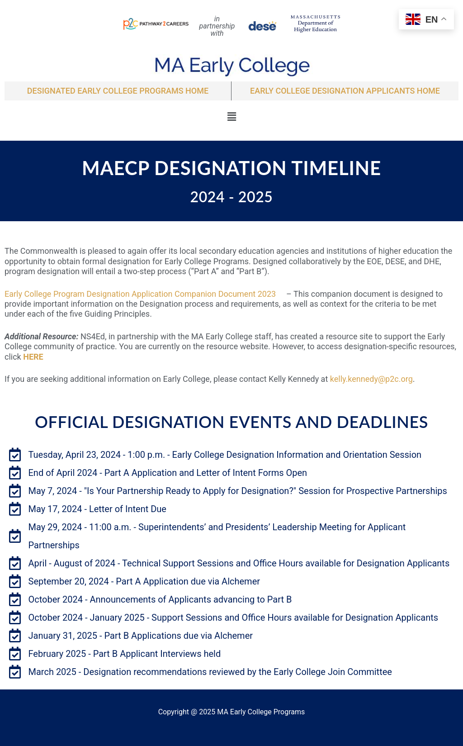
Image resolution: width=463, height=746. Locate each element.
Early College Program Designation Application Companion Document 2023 (144, 294)
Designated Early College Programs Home (117, 90)
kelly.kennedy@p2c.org (371, 379)
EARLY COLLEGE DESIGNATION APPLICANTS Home (345, 90)
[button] (231, 116)
